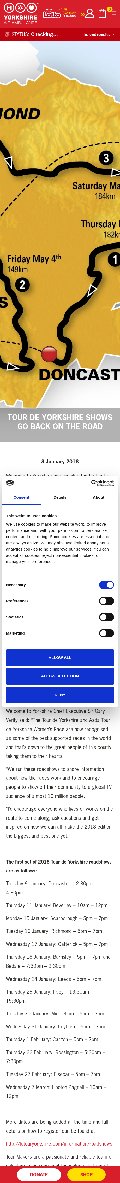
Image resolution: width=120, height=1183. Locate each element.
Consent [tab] (21, 497)
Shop (86, 1175)
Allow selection (60, 676)
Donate (39, 1175)
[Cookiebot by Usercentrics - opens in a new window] (91, 483)
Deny (60, 695)
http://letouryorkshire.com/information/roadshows (59, 1143)
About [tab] (98, 497)
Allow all (60, 657)
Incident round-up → (99, 34)
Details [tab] (60, 497)
